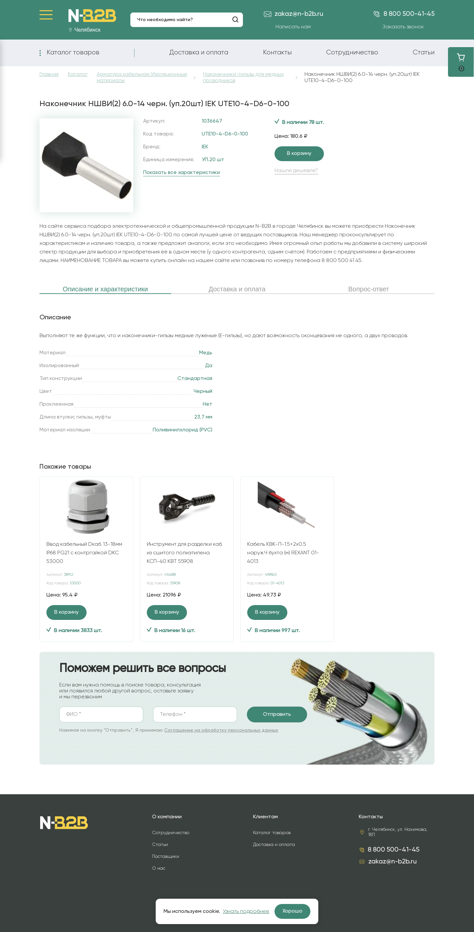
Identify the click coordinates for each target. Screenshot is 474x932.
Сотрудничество (352, 52)
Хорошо (292, 911)
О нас (158, 868)
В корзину (299, 153)
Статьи (423, 52)
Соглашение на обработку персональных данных (221, 730)
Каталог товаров (73, 52)
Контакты (277, 52)
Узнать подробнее (246, 911)
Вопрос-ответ (368, 289)
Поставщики (165, 856)
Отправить (277, 714)
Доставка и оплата (198, 52)
